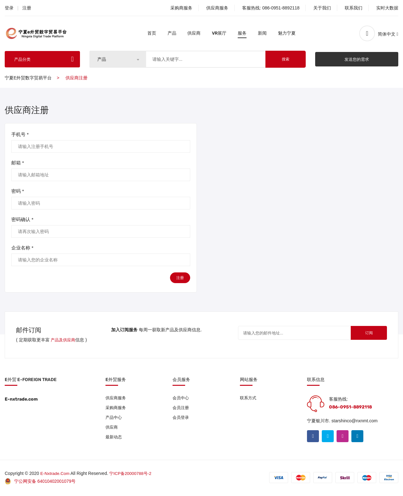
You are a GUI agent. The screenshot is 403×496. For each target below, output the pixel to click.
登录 (9, 7)
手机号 (20, 134)
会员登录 (181, 418)
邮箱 (17, 163)
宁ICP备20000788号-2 (133, 474)
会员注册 (181, 408)
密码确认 (22, 219)
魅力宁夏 (287, 33)
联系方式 (249, 398)
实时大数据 (387, 7)
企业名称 (22, 248)
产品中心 (114, 418)
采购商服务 (181, 7)
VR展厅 (219, 33)
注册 (26, 7)
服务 (242, 33)
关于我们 (322, 7)
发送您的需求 (356, 59)
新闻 (262, 33)
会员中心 (181, 398)
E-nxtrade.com (55, 474)
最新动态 (114, 438)
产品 (171, 33)
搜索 (285, 59)
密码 (17, 191)
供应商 (194, 33)
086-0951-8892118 (280, 7)
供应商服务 (217, 7)
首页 (151, 33)
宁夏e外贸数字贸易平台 (28, 77)
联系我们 (353, 7)
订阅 (365, 334)
